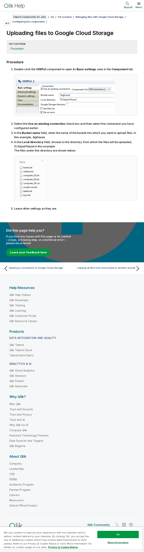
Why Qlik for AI (18, 425)
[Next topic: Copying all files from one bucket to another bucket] (107, 268)
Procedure (17, 48)
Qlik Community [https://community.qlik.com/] (98, 525)
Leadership (16, 468)
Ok (118, 534)
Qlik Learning (17, 310)
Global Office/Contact (23, 505)
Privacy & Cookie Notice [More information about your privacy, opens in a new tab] (63, 547)
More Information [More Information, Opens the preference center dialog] (118, 542)
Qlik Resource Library (23, 321)
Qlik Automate (18, 386)
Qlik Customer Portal (22, 315)
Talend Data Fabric (21, 355)
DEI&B (13, 479)
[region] (71, 539)
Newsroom (16, 500)
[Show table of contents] (7, 16)
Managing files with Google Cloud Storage (99, 16)
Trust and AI (17, 419)
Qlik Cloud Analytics (22, 370)
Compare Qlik (18, 430)
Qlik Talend (16, 344)
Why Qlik (15, 404)
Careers (14, 495)
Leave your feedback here (28, 252)
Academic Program (21, 484)
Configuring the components (28, 21)
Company (15, 463)
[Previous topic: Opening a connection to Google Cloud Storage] (37, 268)
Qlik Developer (18, 300)
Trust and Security (21, 409)
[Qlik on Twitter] (117, 524)
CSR (12, 474)
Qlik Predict (16, 381)
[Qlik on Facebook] (131, 524)
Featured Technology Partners (29, 435)
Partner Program (20, 489)
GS (52, 16)
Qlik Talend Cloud (20, 350)
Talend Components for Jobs (29, 16)
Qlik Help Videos (20, 294)
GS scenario (65, 16)
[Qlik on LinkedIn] (124, 524)
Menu (139, 7)
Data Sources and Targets (26, 440)
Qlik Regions (17, 446)
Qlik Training (17, 305)
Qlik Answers (17, 375)
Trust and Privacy (20, 414)
